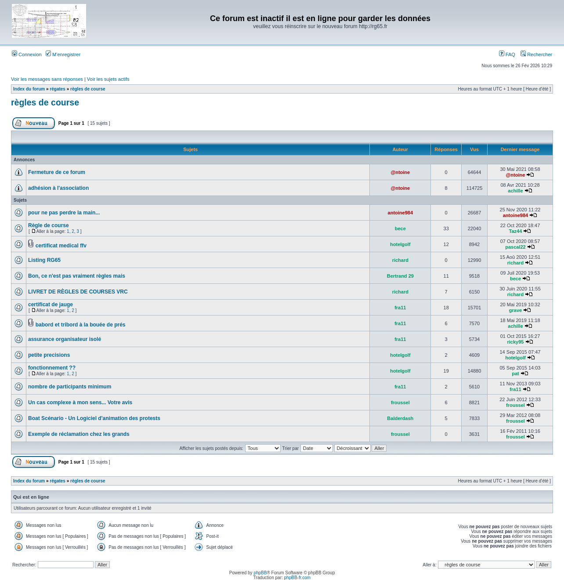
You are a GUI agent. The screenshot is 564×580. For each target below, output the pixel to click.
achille (515, 190)
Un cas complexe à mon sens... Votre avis (80, 402)
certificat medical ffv (61, 246)
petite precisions (49, 355)
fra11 (400, 307)
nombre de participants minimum (69, 387)
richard (400, 260)
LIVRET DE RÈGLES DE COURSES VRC (78, 292)
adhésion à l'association (58, 188)
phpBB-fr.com (297, 577)
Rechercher (536, 54)
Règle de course (48, 225)
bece (400, 228)
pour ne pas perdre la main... (64, 213)
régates (57, 89)
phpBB (260, 572)
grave (515, 310)
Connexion (27, 54)
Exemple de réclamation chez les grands (79, 434)
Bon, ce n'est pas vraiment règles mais (76, 276)
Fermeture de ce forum (56, 172)
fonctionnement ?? (52, 368)
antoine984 (400, 212)
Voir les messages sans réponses (47, 79)
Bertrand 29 (400, 276)
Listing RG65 (44, 260)
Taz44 (515, 231)
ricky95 (515, 341)
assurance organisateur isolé (64, 339)
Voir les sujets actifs (108, 79)
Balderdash (400, 418)
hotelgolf (400, 244)
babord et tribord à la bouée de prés (81, 325)
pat (515, 373)
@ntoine (400, 172)
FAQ (507, 54)
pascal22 (515, 247)
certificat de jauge (50, 304)
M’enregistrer (63, 54)
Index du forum (29, 89)
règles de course (87, 89)
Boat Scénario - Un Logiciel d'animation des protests (94, 418)
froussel (400, 402)
